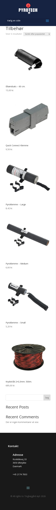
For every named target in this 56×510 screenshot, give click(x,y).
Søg (47, 397)
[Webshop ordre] (36, 34)
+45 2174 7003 (20, 474)
